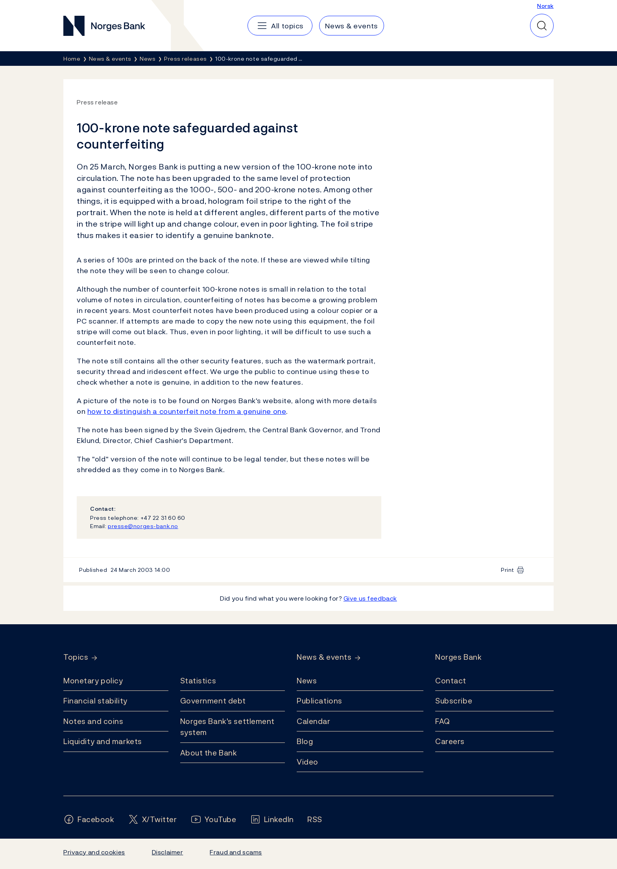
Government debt (213, 700)
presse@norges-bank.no (143, 526)
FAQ (442, 721)
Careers (450, 741)
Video (307, 761)
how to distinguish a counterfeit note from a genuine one (186, 411)
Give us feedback (370, 598)
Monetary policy (93, 680)
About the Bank (208, 752)
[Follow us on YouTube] (213, 819)
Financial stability (95, 700)
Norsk (545, 6)
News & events (324, 657)
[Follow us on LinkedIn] (272, 819)
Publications (319, 700)
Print (507, 570)
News (307, 680)
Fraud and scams (236, 852)
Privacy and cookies (94, 852)
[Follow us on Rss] (314, 819)
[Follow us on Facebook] (89, 819)
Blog (305, 741)
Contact (450, 680)
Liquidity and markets (102, 741)
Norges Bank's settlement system (227, 727)
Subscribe (453, 700)
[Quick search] (542, 25)
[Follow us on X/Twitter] (152, 819)
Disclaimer (167, 852)
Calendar (314, 721)
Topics (75, 657)
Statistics (198, 680)
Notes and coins (93, 721)
